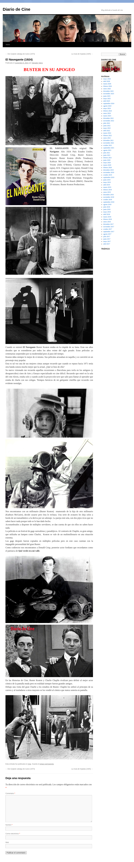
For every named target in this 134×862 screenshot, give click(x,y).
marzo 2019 (107, 187)
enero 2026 (107, 89)
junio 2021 (106, 155)
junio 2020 (106, 160)
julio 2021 (106, 153)
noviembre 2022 (108, 121)
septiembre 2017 (108, 232)
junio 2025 (106, 96)
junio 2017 (106, 239)
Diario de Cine (16, 9)
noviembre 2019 (108, 172)
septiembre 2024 (108, 103)
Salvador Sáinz (37, 63)
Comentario (10, 793)
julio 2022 (106, 123)
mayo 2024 (107, 108)
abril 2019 (106, 185)
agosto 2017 (107, 234)
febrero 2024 (107, 111)
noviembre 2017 (108, 227)
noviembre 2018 (108, 197)
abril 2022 (106, 131)
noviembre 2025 (108, 94)
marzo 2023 (107, 116)
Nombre (8, 825)
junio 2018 (106, 209)
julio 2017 (106, 236)
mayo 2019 (107, 182)
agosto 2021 (107, 150)
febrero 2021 (107, 158)
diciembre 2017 (108, 224)
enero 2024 (107, 113)
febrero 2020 (107, 167)
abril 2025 (106, 101)
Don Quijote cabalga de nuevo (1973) (20, 54)
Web (7, 842)
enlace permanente (47, 764)
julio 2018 (106, 207)
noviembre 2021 (108, 143)
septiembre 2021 (108, 148)
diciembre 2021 (108, 140)
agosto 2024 (107, 106)
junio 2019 (106, 180)
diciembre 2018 (108, 195)
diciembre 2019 (108, 170)
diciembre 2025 (108, 91)
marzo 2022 (107, 133)
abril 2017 (106, 244)
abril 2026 (106, 81)
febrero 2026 (107, 86)
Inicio (8, 45)
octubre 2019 (107, 175)
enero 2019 (107, 192)
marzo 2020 (107, 165)
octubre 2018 (107, 200)
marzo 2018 (107, 217)
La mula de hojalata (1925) (82, 54)
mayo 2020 (107, 163)
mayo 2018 (107, 212)
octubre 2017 (107, 229)
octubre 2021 (107, 145)
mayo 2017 (107, 241)
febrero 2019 (107, 190)
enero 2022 (107, 138)
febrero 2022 (107, 135)
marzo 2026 (107, 84)
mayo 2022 (107, 128)
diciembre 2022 (108, 118)
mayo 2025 (107, 99)
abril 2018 (106, 214)
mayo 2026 (107, 79)
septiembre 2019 (108, 177)
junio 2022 (106, 126)
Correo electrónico (12, 834)
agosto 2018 (107, 204)
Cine (29, 764)
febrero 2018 (107, 219)
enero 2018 (107, 222)
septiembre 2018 (108, 202)
